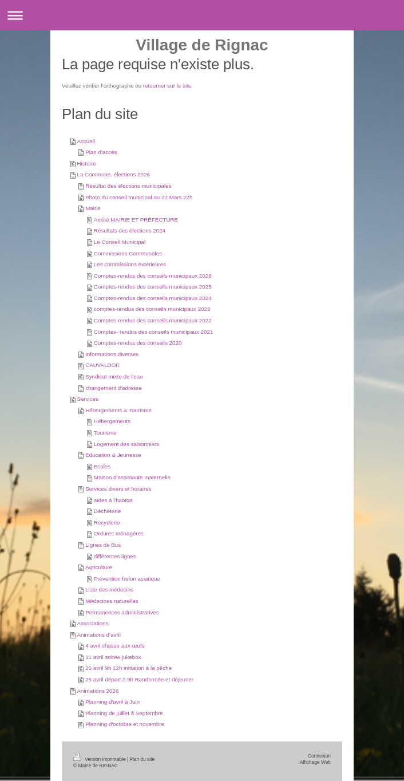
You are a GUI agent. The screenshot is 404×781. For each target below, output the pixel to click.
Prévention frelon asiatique (127, 578)
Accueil (86, 141)
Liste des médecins (109, 589)
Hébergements (112, 421)
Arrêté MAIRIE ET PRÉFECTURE (136, 219)
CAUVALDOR (102, 365)
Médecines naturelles (111, 601)
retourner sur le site (167, 85)
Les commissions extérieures (130, 264)
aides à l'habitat (113, 500)
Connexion (319, 756)
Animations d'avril (98, 635)
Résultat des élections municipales (128, 186)
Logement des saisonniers (126, 444)
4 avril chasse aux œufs (114, 645)
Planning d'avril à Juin (112, 702)
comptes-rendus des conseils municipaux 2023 (152, 309)
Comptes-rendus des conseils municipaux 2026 (153, 276)
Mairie (93, 208)
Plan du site (142, 759)
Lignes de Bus (103, 545)
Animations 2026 (97, 691)
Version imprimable (100, 759)
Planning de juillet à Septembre (124, 713)
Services (87, 399)
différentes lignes (115, 556)
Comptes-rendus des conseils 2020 (138, 343)
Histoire (86, 163)
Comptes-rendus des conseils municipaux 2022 (153, 320)
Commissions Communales (128, 253)
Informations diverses (111, 354)
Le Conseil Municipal (119, 242)
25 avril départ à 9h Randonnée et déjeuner (139, 679)
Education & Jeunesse (113, 455)
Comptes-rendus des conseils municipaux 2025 (153, 286)
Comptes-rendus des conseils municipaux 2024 (153, 298)
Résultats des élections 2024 (129, 230)
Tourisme (105, 432)
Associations (92, 623)
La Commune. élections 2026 (113, 174)
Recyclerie (107, 522)
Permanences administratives (122, 612)
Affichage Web (315, 762)
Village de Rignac (202, 45)
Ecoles (102, 466)
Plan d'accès (101, 152)
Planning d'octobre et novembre (124, 724)
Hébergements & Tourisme (118, 410)
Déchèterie (107, 511)
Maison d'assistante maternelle (132, 477)
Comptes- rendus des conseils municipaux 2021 (153, 332)
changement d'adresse (113, 388)
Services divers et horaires (118, 489)
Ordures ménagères (119, 533)
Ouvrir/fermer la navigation (202, 15)
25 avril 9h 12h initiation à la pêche (128, 668)
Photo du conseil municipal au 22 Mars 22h (138, 197)
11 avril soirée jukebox (113, 657)
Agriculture (98, 567)
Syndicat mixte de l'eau (113, 376)
